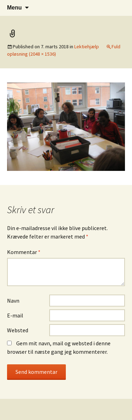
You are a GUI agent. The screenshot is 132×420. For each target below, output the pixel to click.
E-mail (15, 315)
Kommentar (23, 251)
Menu (14, 8)
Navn (13, 300)
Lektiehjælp (86, 46)
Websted (17, 330)
